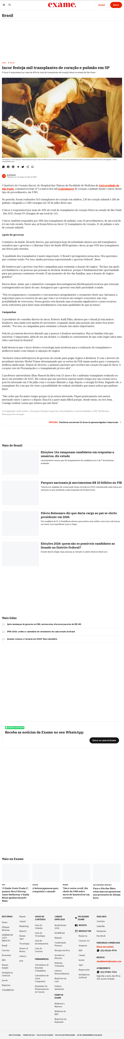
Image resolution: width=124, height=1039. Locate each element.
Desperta (83, 945)
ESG (4, 960)
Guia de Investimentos (41, 942)
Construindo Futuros (60, 944)
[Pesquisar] (10, 5)
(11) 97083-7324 (109, 972)
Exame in (83, 936)
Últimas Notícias (5, 928)
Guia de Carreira (39, 950)
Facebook (101, 936)
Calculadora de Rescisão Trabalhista (42, 968)
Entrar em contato (105, 946)
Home (4, 63)
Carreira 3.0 (84, 941)
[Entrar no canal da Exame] (104, 740)
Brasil (7, 15)
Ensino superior (50, 411)
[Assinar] (101, 5)
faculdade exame (83, 918)
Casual (22, 921)
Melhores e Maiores (60, 1005)
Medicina (103, 411)
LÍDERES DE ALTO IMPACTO (7, 938)
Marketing (24, 926)
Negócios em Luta (60, 980)
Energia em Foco (62, 950)
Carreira (6, 950)
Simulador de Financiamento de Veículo (42, 989)
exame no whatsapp (14, 728)
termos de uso (29, 1035)
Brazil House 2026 (60, 926)
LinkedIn (101, 926)
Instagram (101, 931)
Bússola (108, 885)
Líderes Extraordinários (62, 972)
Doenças (34, 411)
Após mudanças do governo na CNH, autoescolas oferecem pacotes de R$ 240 (44, 624)
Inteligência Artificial (7, 974)
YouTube (101, 921)
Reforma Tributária (59, 964)
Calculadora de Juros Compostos (42, 978)
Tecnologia (24, 943)
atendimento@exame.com (109, 961)
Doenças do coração (13, 414)
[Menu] (4, 5)
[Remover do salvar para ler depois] (32, 166)
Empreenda (84, 970)
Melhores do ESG (60, 1012)
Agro (81, 965)
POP (21, 961)
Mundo (22, 916)
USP (95, 411)
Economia (6, 955)
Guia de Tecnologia (40, 934)
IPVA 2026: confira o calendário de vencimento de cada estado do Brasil (41, 631)
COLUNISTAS (8, 990)
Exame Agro (22, 937)
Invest (5, 980)
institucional (15, 1035)
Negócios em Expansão (60, 1020)
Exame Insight (5, 966)
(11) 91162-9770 (109, 950)
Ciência (22, 956)
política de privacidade (65, 1035)
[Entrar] (116, 5)
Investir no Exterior (60, 956)
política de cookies (45, 1035)
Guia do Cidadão (39, 926)
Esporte (23, 931)
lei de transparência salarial (89, 1035)
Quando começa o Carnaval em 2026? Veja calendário (32, 639)
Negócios (6, 985)
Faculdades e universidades (76, 411)
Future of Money (23, 950)
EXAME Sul (60, 933)
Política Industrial (59, 987)
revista (83, 925)
